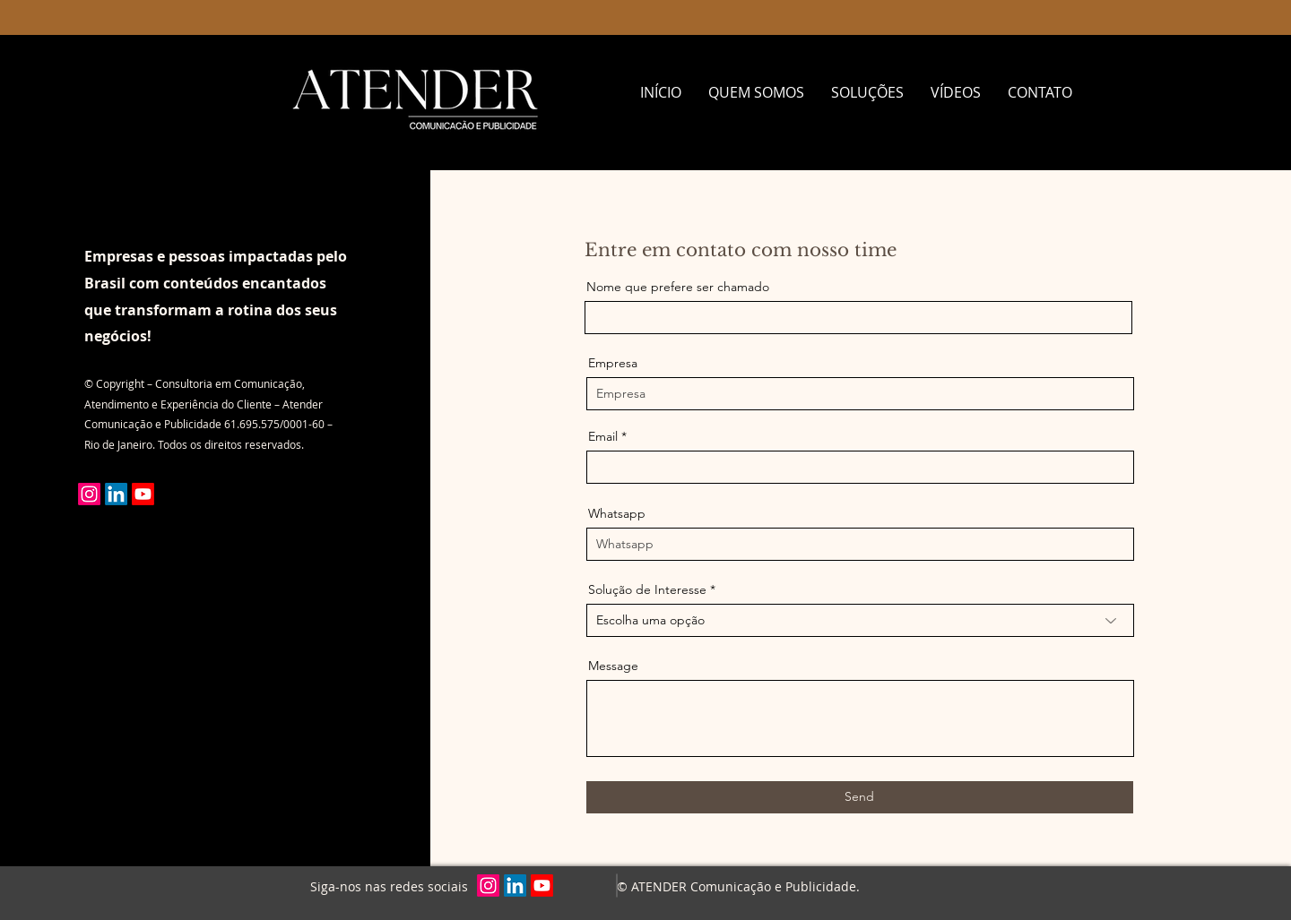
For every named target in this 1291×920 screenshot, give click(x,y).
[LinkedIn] (116, 494)
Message (613, 665)
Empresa (612, 363)
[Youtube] (143, 494)
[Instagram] (89, 494)
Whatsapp (617, 513)
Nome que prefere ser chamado (677, 286)
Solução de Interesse (647, 589)
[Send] (859, 797)
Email (603, 436)
